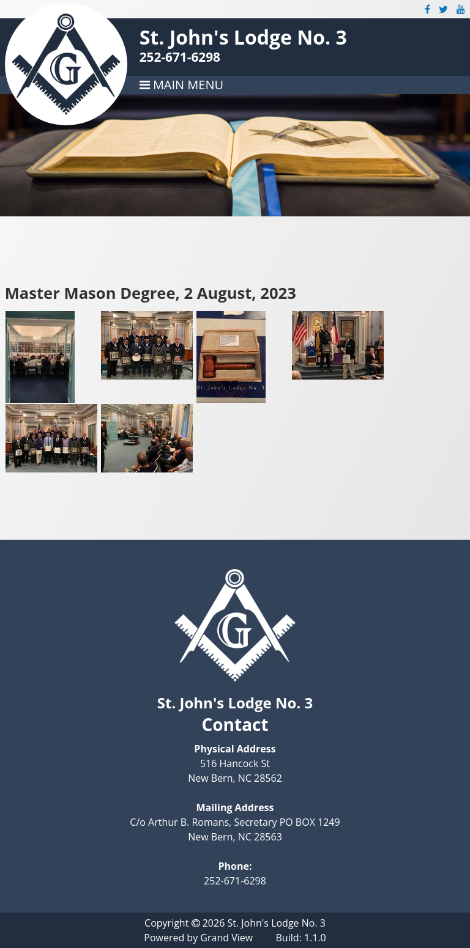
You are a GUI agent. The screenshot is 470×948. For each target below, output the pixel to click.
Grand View (226, 937)
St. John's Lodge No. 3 (243, 37)
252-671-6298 (180, 56)
